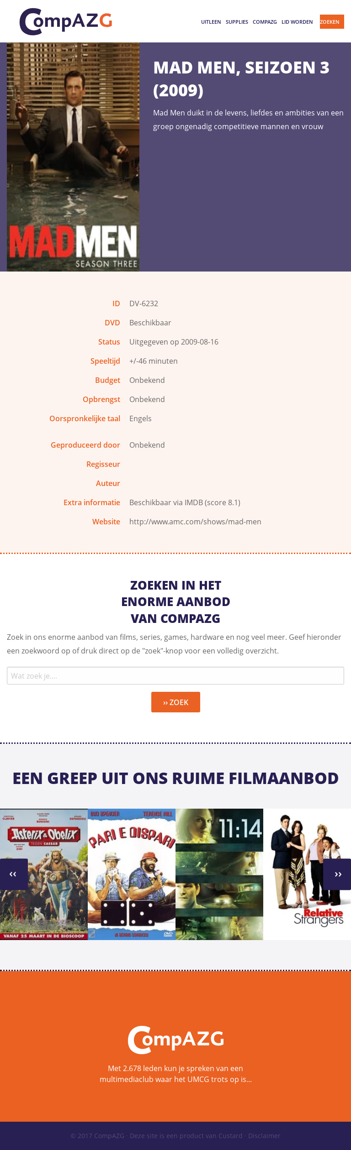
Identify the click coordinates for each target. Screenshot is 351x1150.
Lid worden (297, 21)
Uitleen (211, 21)
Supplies (237, 21)
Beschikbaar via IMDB (166, 502)
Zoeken (330, 21)
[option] (44, 874)
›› (12, 873)
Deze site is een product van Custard (186, 1135)
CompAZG (265, 21)
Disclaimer (264, 1135)
